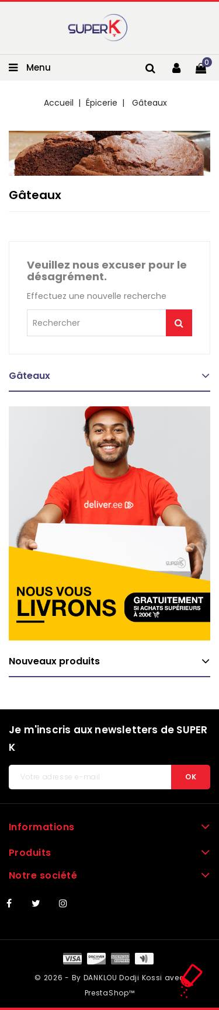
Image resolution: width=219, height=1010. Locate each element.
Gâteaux (29, 375)
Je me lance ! (179, 322)
